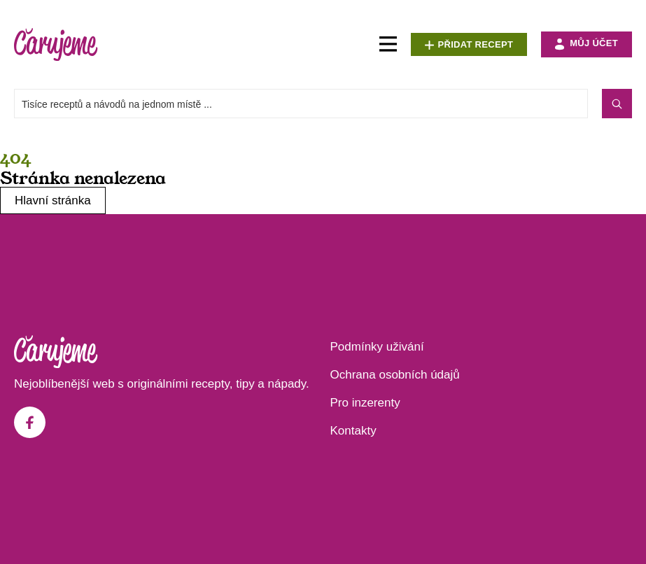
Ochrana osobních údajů (395, 374)
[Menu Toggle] (388, 44)
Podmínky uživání (377, 346)
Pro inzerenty (365, 402)
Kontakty (353, 430)
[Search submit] (617, 103)
